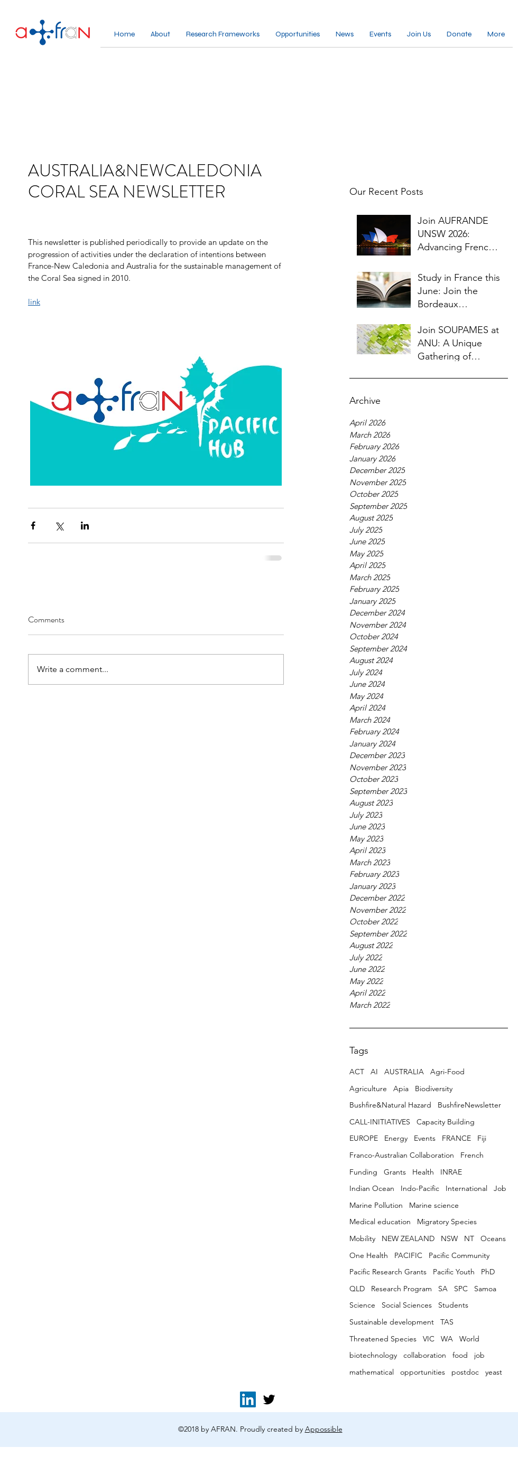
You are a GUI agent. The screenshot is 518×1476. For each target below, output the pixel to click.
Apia (401, 1088)
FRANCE (456, 1138)
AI (374, 1071)
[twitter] (269, 1399)
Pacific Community (459, 1255)
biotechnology (373, 1355)
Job (500, 1188)
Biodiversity (433, 1088)
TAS (447, 1322)
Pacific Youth (454, 1271)
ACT (356, 1071)
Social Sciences (407, 1305)
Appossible (324, 1429)
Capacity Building (446, 1122)
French (472, 1155)
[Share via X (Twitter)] (59, 526)
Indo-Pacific (420, 1188)
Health (423, 1172)
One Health (368, 1255)
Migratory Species (447, 1221)
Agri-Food (447, 1071)
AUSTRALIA (404, 1071)
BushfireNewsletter (469, 1105)
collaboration (424, 1355)
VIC (428, 1338)
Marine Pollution (376, 1205)
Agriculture (368, 1088)
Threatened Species (383, 1338)
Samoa (485, 1288)
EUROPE (363, 1138)
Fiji (481, 1138)
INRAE (451, 1172)
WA (447, 1338)
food (460, 1355)
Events (425, 1138)
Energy (396, 1138)
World (469, 1338)
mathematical (371, 1372)
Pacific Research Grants (388, 1271)
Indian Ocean (371, 1188)
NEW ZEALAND (408, 1238)
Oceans (493, 1238)
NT (469, 1238)
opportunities (422, 1372)
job (479, 1355)
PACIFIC (408, 1255)
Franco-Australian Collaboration (401, 1155)
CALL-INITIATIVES (379, 1122)
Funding (363, 1172)
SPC (461, 1288)
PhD (488, 1271)
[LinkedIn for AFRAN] (248, 1399)
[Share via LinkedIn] (85, 526)
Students (453, 1305)
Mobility (362, 1238)
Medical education (380, 1221)
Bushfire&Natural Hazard (390, 1105)
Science (362, 1305)
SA (443, 1288)
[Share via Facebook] (33, 526)
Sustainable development (391, 1322)
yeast (493, 1372)
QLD (357, 1288)
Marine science (434, 1205)
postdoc (465, 1372)
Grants (395, 1172)
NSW (449, 1238)
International (466, 1188)
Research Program (401, 1288)
